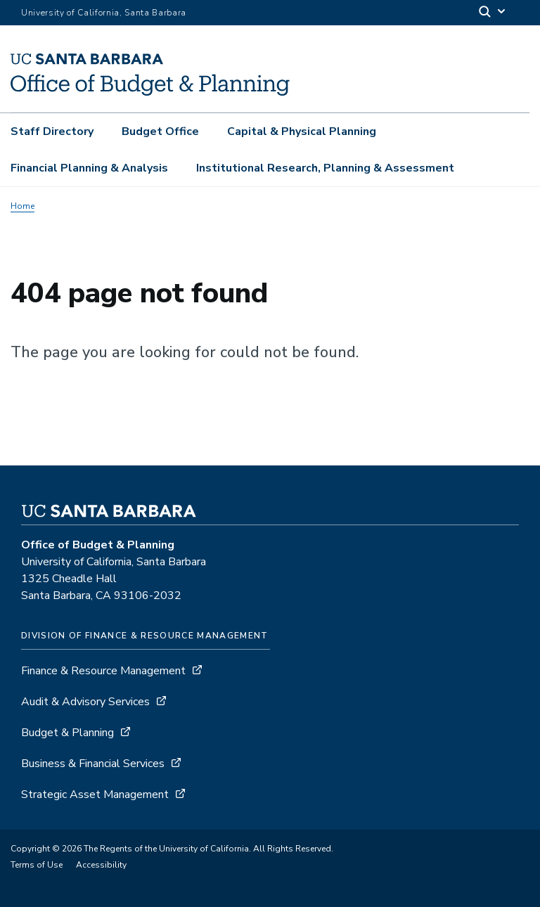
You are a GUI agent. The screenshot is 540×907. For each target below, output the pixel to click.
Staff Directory (52, 131)
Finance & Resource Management (103, 670)
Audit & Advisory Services (85, 701)
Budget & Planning (67, 732)
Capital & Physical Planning (301, 131)
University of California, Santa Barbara (103, 12)
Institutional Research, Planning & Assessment (325, 168)
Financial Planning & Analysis (89, 168)
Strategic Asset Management (95, 794)
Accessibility (101, 864)
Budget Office (160, 131)
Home (22, 206)
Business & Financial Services (93, 763)
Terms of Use (37, 864)
